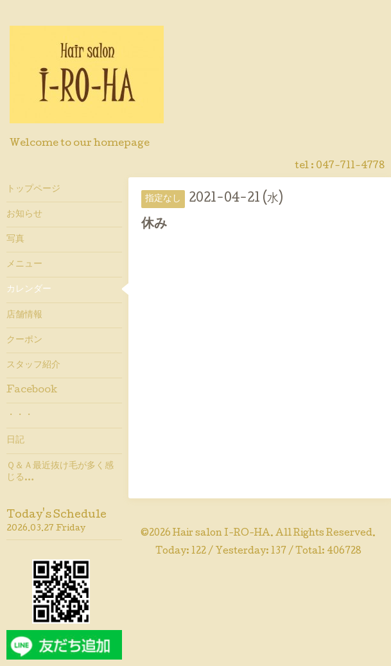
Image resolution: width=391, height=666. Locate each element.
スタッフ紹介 (33, 365)
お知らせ (24, 214)
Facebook (31, 390)
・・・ (19, 415)
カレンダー (28, 290)
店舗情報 (24, 315)
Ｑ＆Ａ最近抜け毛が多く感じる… (60, 472)
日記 (15, 440)
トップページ (33, 189)
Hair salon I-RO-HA (221, 533)
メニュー (24, 264)
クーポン (24, 340)
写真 (15, 239)
